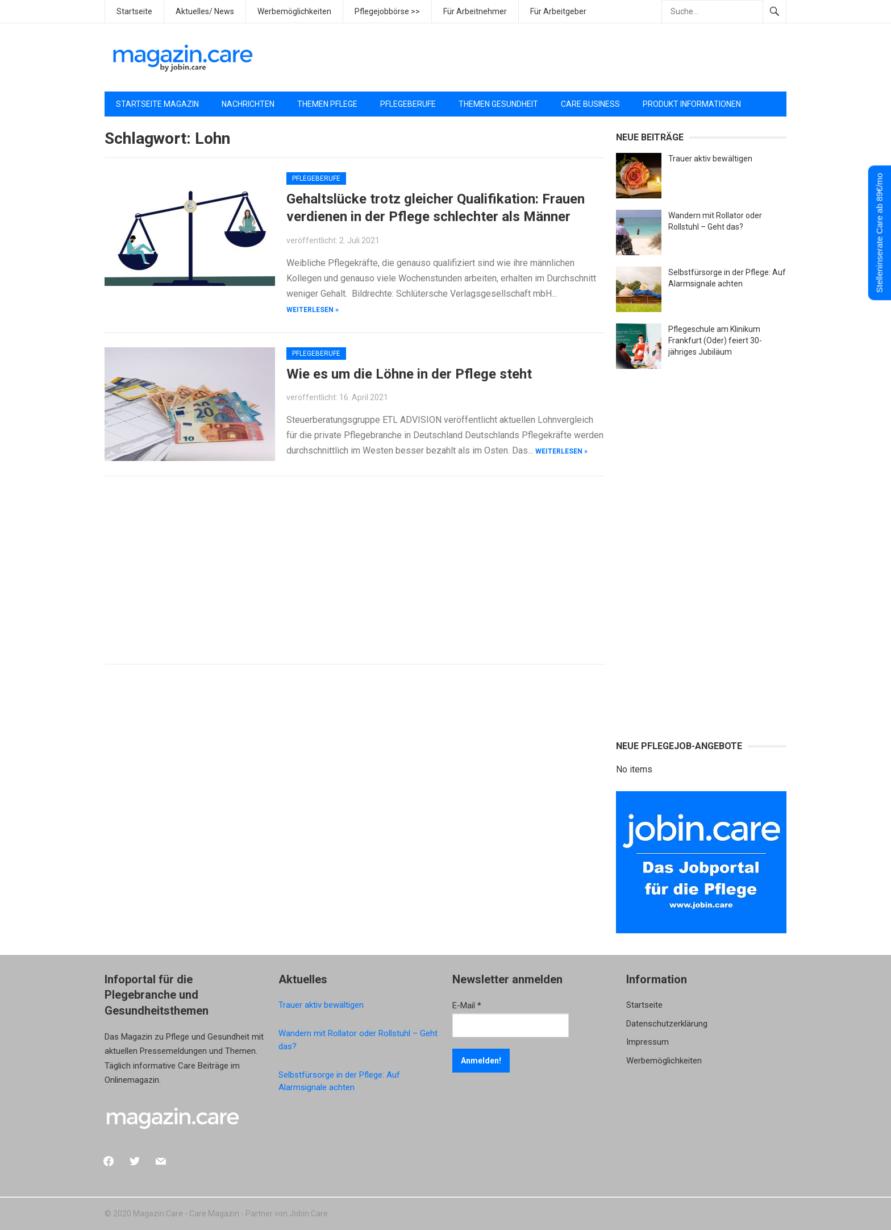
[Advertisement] (579, 57)
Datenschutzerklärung (666, 1024)
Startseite (134, 11)
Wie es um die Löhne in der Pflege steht (409, 374)
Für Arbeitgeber (558, 11)
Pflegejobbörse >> (387, 11)
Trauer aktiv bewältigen (710, 158)
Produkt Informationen (692, 104)
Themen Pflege (327, 104)
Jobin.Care (308, 1213)
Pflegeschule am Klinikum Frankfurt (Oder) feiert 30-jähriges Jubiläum (715, 340)
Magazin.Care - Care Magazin (186, 1213)
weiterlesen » (312, 310)
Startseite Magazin (157, 104)
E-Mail (466, 1005)
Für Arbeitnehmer (475, 11)
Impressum (647, 1042)
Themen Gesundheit (498, 104)
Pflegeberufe (408, 104)
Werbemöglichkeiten (294, 11)
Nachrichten (248, 104)
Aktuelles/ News (205, 11)
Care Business (590, 104)
